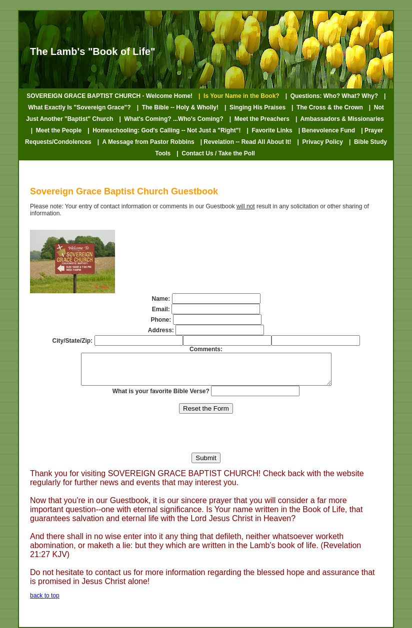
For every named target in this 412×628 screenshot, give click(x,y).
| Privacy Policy (319, 141)
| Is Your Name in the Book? (239, 95)
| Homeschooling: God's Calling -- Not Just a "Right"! (164, 130)
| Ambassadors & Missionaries (340, 118)
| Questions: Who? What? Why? (332, 95)
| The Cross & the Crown (327, 107)
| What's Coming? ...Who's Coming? (171, 118)
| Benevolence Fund (326, 130)
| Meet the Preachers (260, 118)
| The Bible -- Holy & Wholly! (177, 107)
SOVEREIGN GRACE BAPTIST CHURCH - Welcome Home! (109, 95)
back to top (45, 601)
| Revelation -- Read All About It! (246, 141)
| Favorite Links (269, 130)
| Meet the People (56, 130)
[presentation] (206, 439)
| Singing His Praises (255, 107)
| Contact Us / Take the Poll (215, 153)
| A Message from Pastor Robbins (146, 141)
